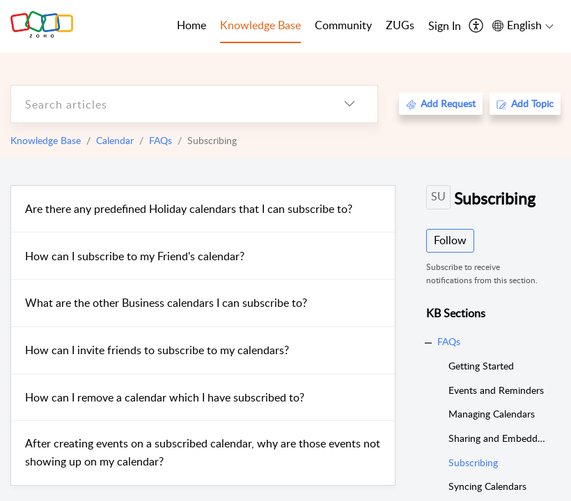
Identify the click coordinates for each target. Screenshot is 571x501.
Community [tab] (343, 25)
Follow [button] (450, 240)
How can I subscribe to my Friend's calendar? (134, 256)
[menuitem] (444, 26)
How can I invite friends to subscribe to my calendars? (157, 350)
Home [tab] (191, 25)
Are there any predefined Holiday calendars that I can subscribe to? (188, 208)
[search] (166, 104)
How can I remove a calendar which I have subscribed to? (164, 397)
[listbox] (349, 104)
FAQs (160, 140)
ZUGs (400, 25)
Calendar (115, 140)
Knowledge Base (45, 140)
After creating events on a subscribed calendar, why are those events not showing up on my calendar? (202, 452)
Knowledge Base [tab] (260, 25)
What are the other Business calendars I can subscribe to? (166, 302)
